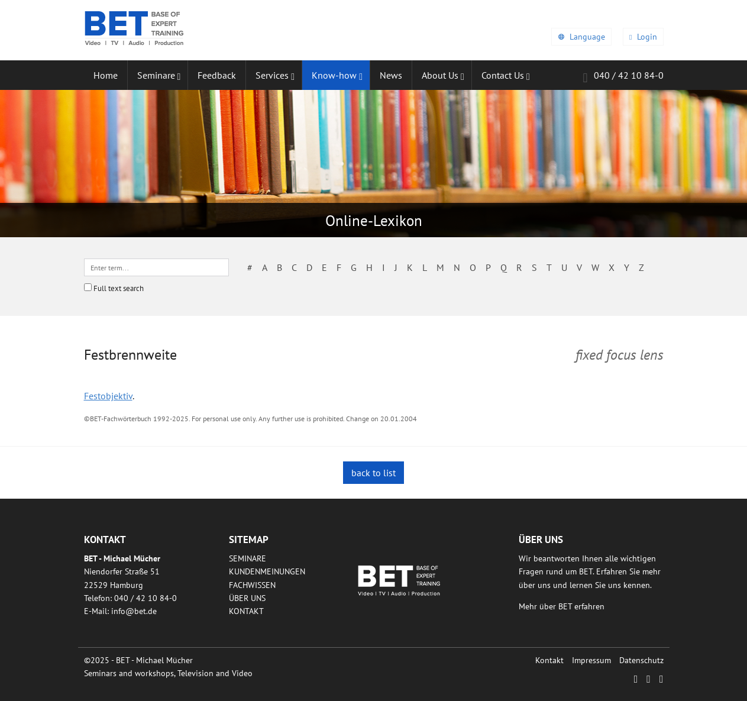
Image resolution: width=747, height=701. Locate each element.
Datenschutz (641, 660)
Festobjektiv (108, 396)
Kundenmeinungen (267, 571)
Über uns (247, 598)
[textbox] (156, 267)
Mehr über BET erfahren (561, 606)
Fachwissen (252, 585)
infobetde (134, 611)
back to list (373, 473)
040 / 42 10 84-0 (623, 77)
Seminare (247, 558)
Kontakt (246, 611)
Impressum (591, 660)
